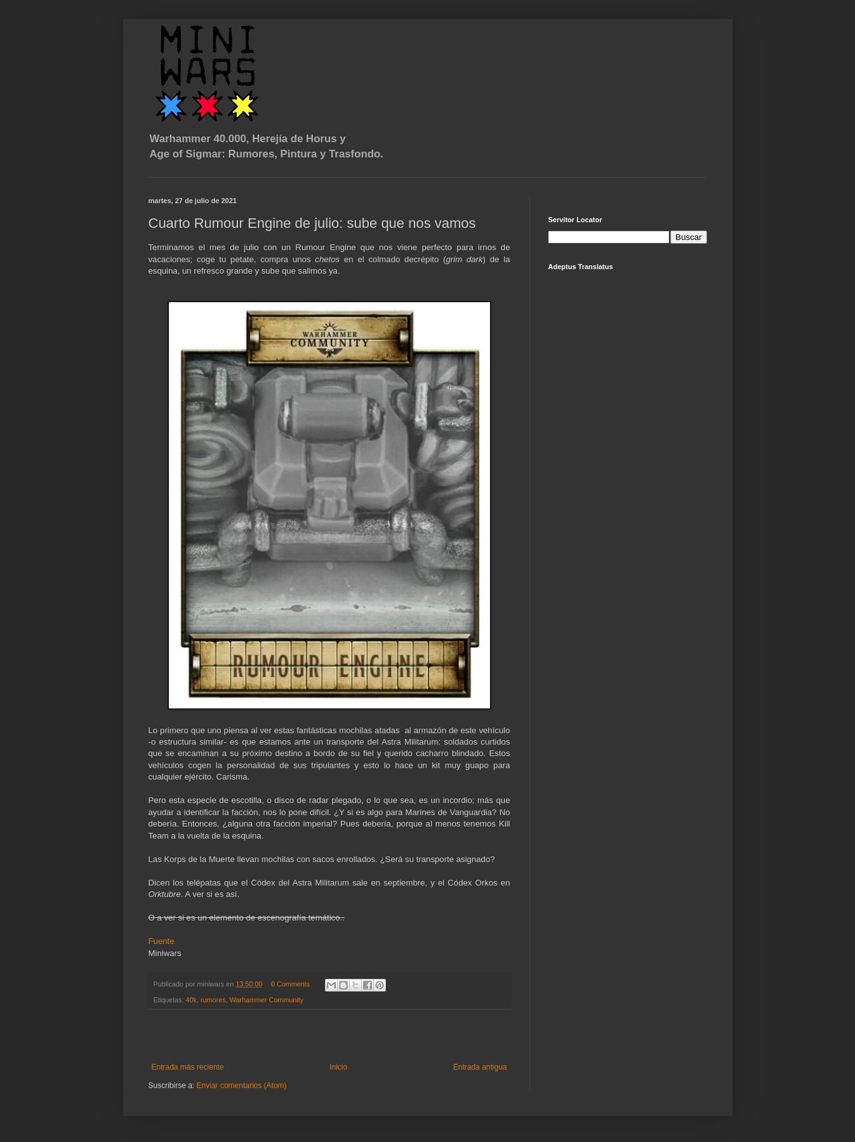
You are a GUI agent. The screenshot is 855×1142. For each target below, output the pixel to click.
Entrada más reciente (188, 1067)
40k (191, 1000)
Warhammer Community (267, 1000)
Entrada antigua (480, 1067)
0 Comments (290, 984)
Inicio (338, 1067)
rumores (213, 1000)
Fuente (162, 941)
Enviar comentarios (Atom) (242, 1085)
